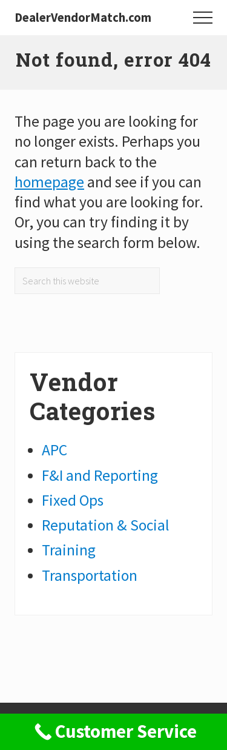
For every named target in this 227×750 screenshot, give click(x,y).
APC (54, 450)
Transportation (89, 575)
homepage (49, 182)
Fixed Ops (73, 500)
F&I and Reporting (100, 475)
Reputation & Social (105, 525)
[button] (202, 17)
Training (69, 550)
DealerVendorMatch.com (83, 17)
